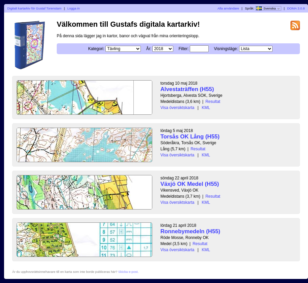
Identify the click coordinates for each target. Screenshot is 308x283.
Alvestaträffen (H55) (187, 89)
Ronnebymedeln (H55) (190, 231)
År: (148, 48)
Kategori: (96, 48)
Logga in (73, 8)
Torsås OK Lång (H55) (190, 136)
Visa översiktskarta (177, 107)
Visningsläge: (226, 48)
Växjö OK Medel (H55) (189, 184)
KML (206, 107)
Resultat (212, 101)
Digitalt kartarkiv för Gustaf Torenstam (34, 8)
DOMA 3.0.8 (296, 8)
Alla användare (228, 8)
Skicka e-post (128, 272)
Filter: (184, 48)
